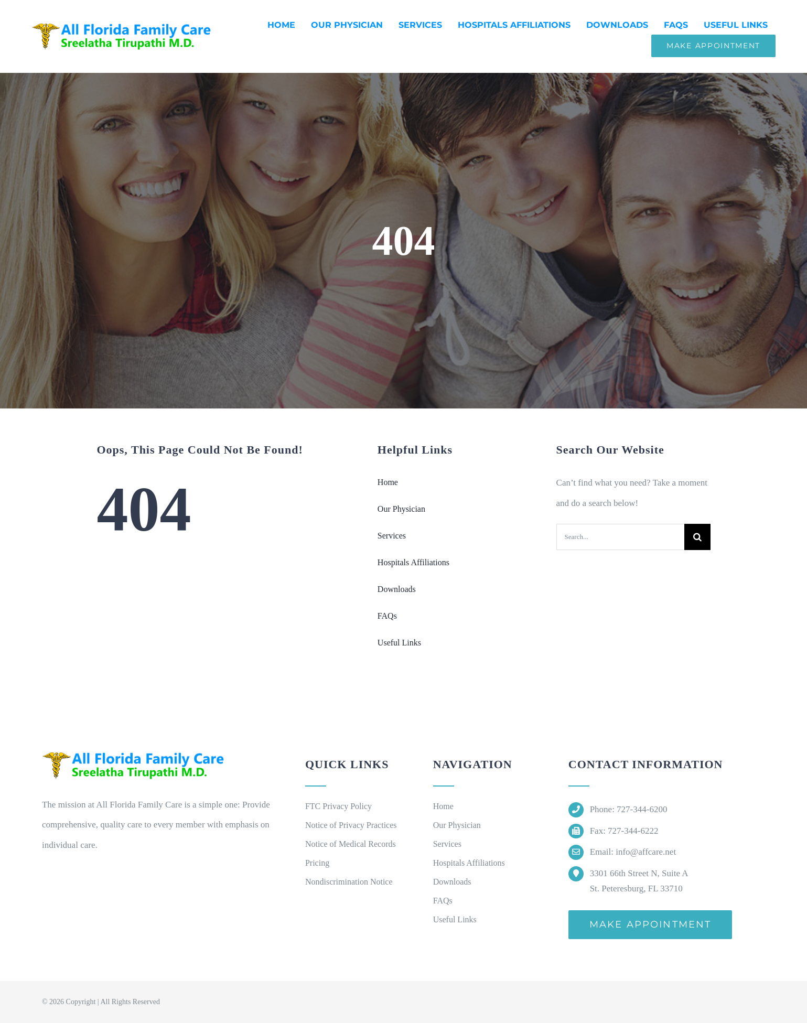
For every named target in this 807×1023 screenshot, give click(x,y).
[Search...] (620, 537)
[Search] (697, 537)
